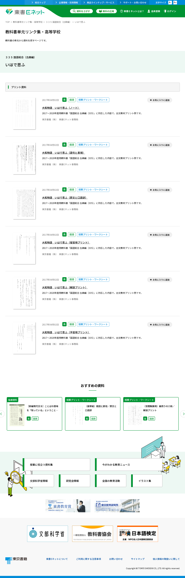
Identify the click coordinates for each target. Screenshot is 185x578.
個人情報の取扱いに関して (166, 559)
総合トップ (39, 2)
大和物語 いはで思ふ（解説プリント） (65, 287)
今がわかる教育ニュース (116, 464)
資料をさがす (81, 11)
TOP (7, 21)
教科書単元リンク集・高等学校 (27, 21)
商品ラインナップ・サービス (99, 2)
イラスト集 (144, 481)
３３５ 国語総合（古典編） (58, 21)
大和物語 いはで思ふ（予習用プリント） (66, 332)
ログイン (169, 11)
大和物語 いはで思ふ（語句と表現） (63, 152)
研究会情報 (72, 481)
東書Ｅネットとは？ (132, 11)
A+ (175, 2)
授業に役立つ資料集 (41, 464)
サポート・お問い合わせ (133, 2)
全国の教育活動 (111, 481)
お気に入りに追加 (161, 100)
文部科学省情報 (39, 481)
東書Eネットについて (57, 559)
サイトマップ (137, 559)
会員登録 (153, 11)
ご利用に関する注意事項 (88, 559)
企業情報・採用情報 (67, 2)
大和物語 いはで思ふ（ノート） (61, 108)
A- (170, 2)
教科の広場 (106, 11)
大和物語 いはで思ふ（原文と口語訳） (65, 197)
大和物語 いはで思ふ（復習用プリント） (66, 242)
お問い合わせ (116, 559)
